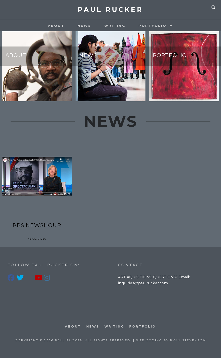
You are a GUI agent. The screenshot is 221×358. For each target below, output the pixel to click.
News (84, 26)
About (56, 26)
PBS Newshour (37, 225)
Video (42, 238)
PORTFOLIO (153, 26)
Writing (115, 26)
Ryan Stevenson (188, 340)
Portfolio (170, 55)
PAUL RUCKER (110, 10)
